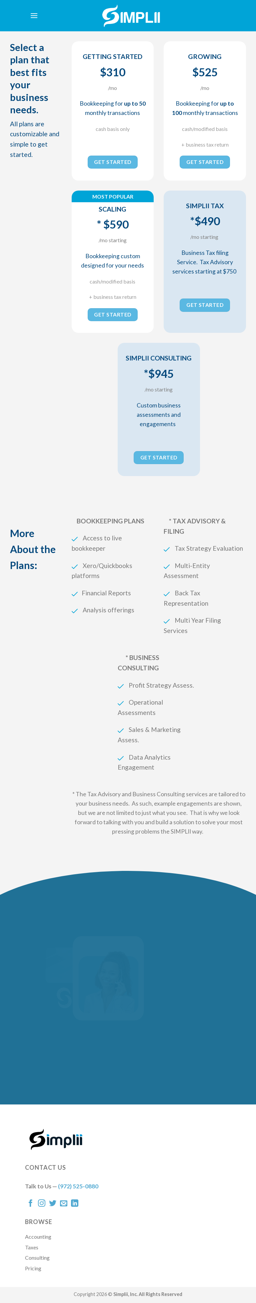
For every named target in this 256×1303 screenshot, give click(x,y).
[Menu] (34, 15)
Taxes (31, 1247)
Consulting (37, 1257)
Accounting (38, 1236)
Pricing (33, 1268)
